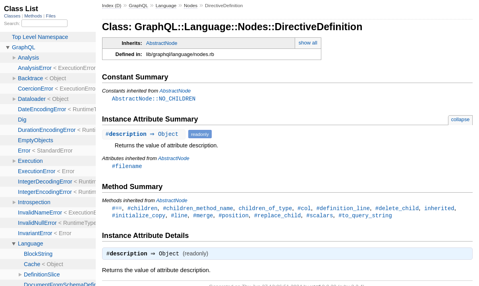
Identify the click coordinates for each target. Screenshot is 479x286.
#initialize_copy (139, 216)
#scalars (319, 216)
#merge (203, 216)
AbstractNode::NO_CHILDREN (153, 98)
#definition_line (343, 209)
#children (142, 209)
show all (308, 43)
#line (179, 216)
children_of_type (265, 209)
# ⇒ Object (145, 134)
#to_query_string (365, 216)
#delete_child (397, 209)
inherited (439, 209)
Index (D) (112, 5)
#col (304, 209)
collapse (460, 120)
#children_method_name (198, 209)
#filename (127, 166)
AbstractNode (162, 43)
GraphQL (138, 5)
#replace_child (277, 216)
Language (166, 5)
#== (117, 209)
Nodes (190, 5)
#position (233, 216)
